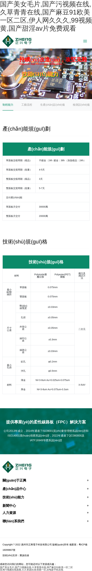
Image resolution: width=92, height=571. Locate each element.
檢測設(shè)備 (81, 104)
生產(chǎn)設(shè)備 (52, 104)
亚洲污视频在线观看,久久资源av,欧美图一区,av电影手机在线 (31, 569)
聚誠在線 (24, 555)
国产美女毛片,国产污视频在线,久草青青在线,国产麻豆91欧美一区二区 (36, 567)
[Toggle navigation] (85, 41)
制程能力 (8, 104)
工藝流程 (26, 104)
